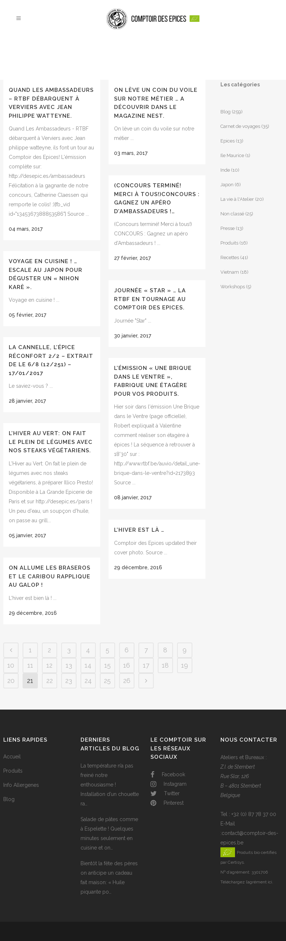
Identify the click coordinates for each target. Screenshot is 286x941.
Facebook (167, 774)
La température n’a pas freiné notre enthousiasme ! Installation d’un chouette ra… (110, 785)
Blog (225, 111)
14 (88, 665)
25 (107, 680)
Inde (225, 170)
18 (165, 665)
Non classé (232, 213)
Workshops (232, 286)
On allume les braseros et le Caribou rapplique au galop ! (49, 576)
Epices (227, 141)
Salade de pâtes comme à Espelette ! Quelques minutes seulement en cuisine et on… (109, 833)
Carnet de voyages (240, 126)
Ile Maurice (232, 155)
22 (49, 680)
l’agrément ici (259, 882)
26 (126, 680)
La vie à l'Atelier (237, 199)
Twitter (165, 793)
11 (30, 665)
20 (11, 680)
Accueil (12, 757)
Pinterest (167, 803)
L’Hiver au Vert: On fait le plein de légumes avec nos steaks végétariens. (51, 442)
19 (184, 665)
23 (68, 680)
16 (126, 665)
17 (146, 665)
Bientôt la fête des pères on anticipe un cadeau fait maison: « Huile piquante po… (109, 877)
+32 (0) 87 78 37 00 (253, 814)
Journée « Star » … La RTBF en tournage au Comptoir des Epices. (150, 299)
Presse (227, 228)
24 (88, 680)
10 (10, 665)
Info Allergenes (21, 785)
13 (69, 665)
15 (107, 665)
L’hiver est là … (139, 530)
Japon (227, 184)
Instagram (168, 784)
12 (49, 665)
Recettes (229, 257)
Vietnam (229, 272)
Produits (229, 243)
